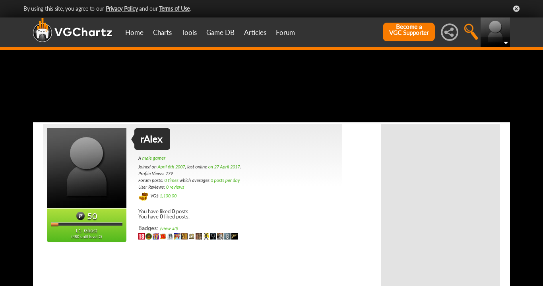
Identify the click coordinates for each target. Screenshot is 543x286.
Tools (189, 32)
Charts (162, 32)
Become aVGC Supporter (409, 30)
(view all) (169, 267)
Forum (285, 32)
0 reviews (175, 226)
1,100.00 (167, 235)
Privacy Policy (122, 8)
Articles (255, 32)
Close (516, 9)
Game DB (220, 32)
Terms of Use (174, 8)
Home (134, 32)
